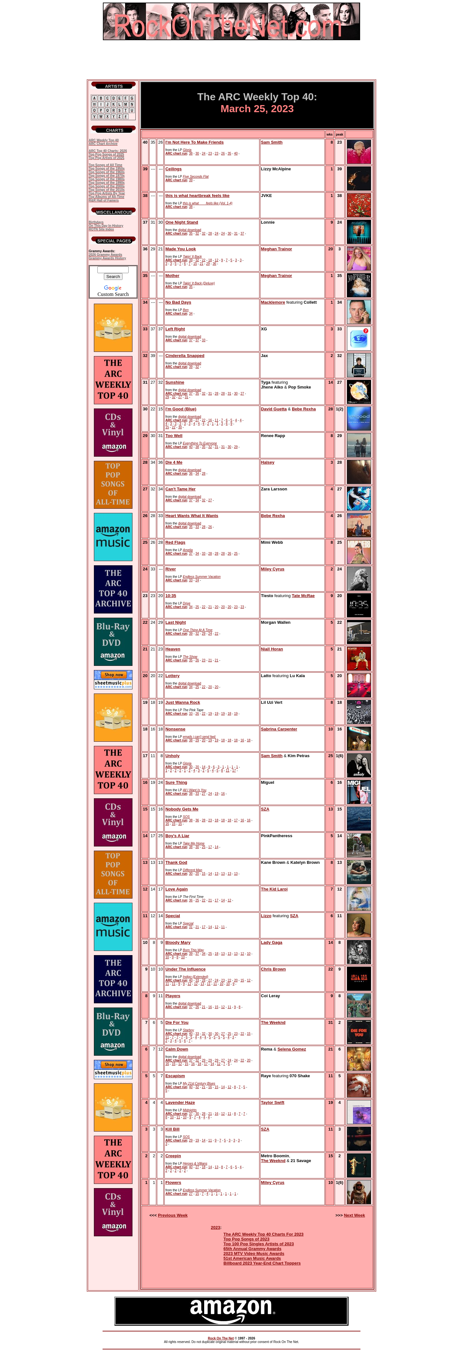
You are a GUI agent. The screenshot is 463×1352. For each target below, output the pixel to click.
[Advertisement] (231, 59)
